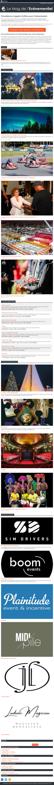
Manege (3, 326)
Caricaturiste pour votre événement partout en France (13, 60)
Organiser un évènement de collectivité (10, 758)
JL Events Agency (5, 696)
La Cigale (3, 469)
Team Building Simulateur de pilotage (9, 545)
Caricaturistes (7, 66)
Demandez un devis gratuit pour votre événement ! (27, 30)
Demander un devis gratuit (7, 766)
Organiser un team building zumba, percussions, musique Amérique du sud (18, 217)
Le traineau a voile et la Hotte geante (9, 392)
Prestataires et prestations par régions (10, 773)
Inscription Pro (43, 3)
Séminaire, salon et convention (8, 752)
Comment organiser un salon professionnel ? (11, 256)
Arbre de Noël (3, 397)
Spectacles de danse (5, 510)
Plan (50, 783)
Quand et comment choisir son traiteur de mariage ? (13, 295)
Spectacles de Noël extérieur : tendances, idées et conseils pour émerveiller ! (19, 100)
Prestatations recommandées (8, 772)
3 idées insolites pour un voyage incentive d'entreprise (13, 135)
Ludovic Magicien (5, 734)
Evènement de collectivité (5, 105)
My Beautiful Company (26, 783)
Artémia (2, 66)
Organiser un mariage (5, 297)
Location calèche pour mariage (9, 320)
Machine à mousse (6, 305)
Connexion (50, 3)
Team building (3, 179)
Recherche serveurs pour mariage (9, 312)
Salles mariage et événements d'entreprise (9, 471)
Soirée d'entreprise (6, 749)
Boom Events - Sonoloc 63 (7, 578)
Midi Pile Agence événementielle (8, 658)
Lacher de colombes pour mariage (10, 332)
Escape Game (4, 427)
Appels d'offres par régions (8, 768)
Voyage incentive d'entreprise (6, 139)
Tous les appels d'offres (7, 767)
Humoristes (4, 353)
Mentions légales (34, 783)
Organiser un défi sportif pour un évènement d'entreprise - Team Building (18, 177)
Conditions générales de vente (43, 783)
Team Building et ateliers (5, 431)
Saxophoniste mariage (7, 340)
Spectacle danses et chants (8, 346)
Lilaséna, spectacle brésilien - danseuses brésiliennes (13, 509)
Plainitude (3, 620)
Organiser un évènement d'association (10, 759)
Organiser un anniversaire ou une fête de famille (12, 761)
